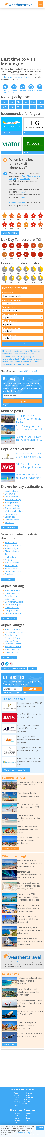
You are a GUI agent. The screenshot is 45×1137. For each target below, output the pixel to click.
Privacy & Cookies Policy (22, 1133)
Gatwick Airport (12, 607)
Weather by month (5, 91)
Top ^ (33, 668)
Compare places (12, 519)
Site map (17, 1101)
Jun (40, 102)
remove (22, 192)
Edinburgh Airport (13, 604)
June (34, 176)
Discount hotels (12, 551)
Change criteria (10, 233)
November (25, 178)
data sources (23, 364)
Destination (7, 292)
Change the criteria (18, 202)
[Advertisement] (22, 32)
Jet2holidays (10, 557)
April (24, 176)
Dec (40, 106)
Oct (26, 106)
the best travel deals (22, 962)
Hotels (16, 1118)
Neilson (8, 559)
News (16, 1105)
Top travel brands (13, 545)
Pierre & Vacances (13, 568)
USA (27, 1122)
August (12, 178)
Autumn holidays (12, 508)
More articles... (10, 848)
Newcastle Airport (13, 613)
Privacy (16, 1097)
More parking (9, 618)
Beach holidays (11, 491)
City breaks (10, 494)
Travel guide (31, 91)
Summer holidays (12, 505)
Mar (19, 102)
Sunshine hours (9, 307)
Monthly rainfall (9, 321)
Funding (29, 1099)
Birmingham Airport (14, 602)
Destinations (22, 91)
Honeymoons (11, 514)
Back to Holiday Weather (14, 668)
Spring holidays (12, 502)
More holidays (9, 527)
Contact (17, 1095)
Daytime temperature (12, 300)
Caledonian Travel (13, 571)
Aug (12, 106)
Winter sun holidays (14, 511)
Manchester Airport (13, 590)
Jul (4, 106)
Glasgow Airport (12, 610)
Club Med (9, 574)
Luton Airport (11, 599)
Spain (28, 1118)
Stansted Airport (12, 593)
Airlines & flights (12, 548)
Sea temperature (9, 314)
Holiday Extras (11, 565)
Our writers (30, 1095)
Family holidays (11, 496)
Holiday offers (11, 542)
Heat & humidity (9, 335)
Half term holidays (13, 499)
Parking (17, 1120)
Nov (33, 106)
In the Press (26, 1102)
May (33, 102)
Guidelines (30, 1097)
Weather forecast (14, 91)
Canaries (29, 1114)
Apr (26, 102)
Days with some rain (11, 328)
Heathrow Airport (13, 643)
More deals (8, 579)
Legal (16, 1099)
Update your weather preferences (16, 77)
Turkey (28, 1120)
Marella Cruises (12, 562)
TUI (6, 554)
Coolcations (10, 517)
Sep (19, 106)
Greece (29, 1116)
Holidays (17, 1114)
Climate (16, 1122)
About (16, 1093)
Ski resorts (9, 522)
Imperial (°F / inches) (27, 371)
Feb (11, 102)
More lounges (9, 657)
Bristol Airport (11, 596)
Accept (40, 1128)
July (38, 176)
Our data (29, 1093)
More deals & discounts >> (16, 770)
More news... (9, 1044)
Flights (16, 1116)
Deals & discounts (40, 91)
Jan (4, 102)
